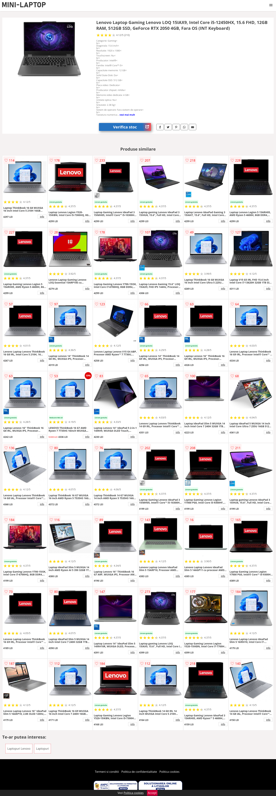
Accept (152, 793)
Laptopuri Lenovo (18, 749)
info (42, 216)
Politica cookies (169, 772)
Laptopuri (42, 749)
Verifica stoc (132, 127)
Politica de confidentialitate (139, 772)
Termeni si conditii (107, 772)
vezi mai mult (127, 114)
